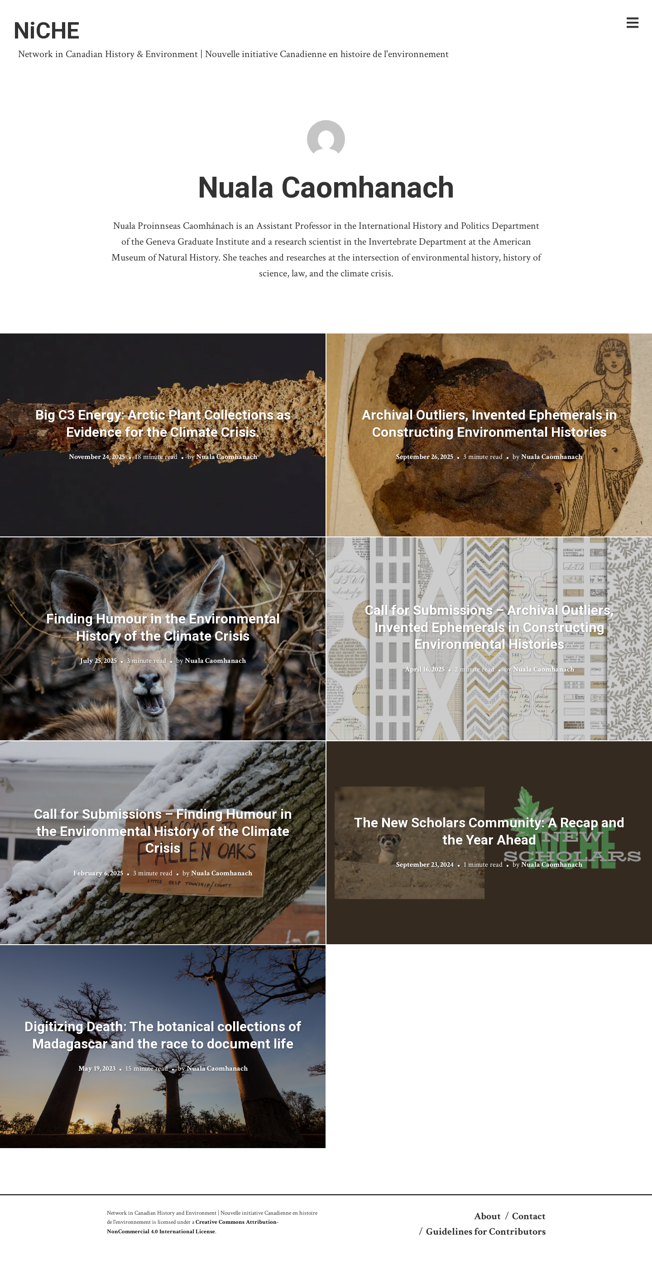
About (487, 1216)
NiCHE (46, 31)
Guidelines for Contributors (486, 1231)
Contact (529, 1216)
